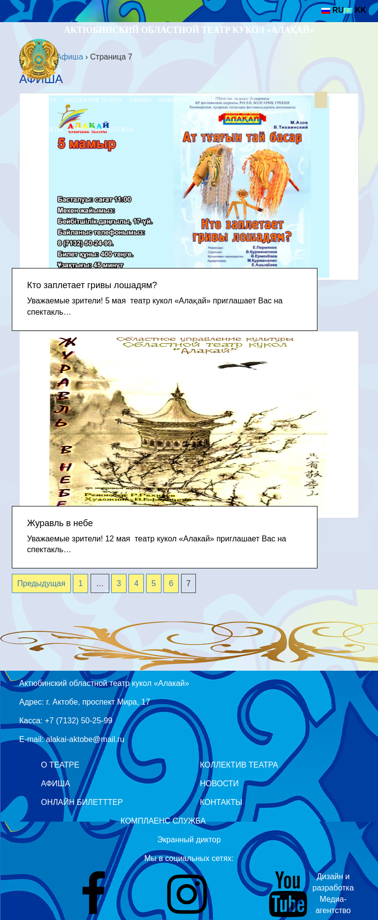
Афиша (140, 99)
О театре (43, 99)
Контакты (46, 129)
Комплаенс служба (101, 129)
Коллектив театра (93, 99)
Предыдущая (41, 583)
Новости (173, 99)
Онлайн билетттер (224, 99)
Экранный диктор (188, 839)
